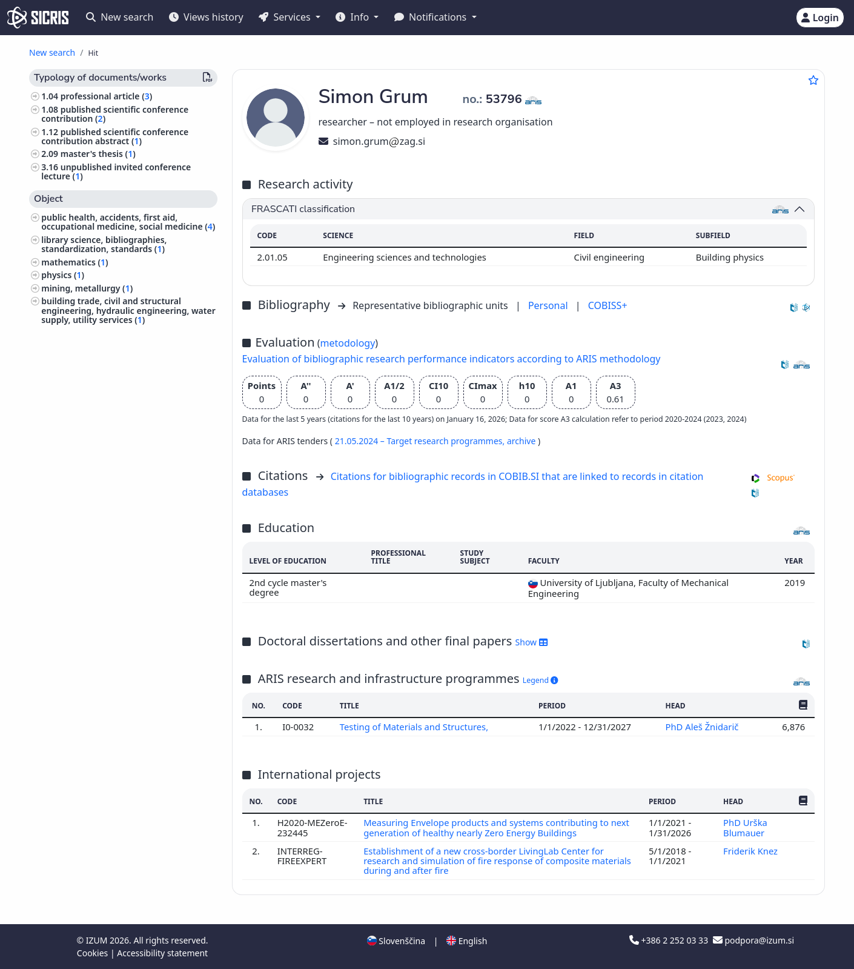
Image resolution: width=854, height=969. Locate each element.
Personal (549, 305)
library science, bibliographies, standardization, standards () (104, 244)
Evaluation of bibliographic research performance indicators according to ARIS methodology (451, 358)
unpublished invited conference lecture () (116, 171)
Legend (540, 680)
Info (353, 17)
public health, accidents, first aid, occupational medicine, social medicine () (128, 221)
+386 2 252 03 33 (669, 940)
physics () (62, 275)
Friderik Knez (751, 851)
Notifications (431, 17)
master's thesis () (98, 153)
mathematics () (74, 262)
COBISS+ (607, 305)
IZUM (98, 940)
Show (531, 642)
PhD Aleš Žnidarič (703, 727)
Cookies (93, 953)
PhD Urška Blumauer (745, 827)
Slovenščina (396, 941)
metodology (348, 343)
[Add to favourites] (813, 80)
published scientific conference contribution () (114, 114)
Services (286, 17)
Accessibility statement (162, 953)
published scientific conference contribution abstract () (114, 136)
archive (522, 441)
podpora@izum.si (753, 940)
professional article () (107, 96)
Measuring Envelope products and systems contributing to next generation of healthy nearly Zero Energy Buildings (496, 827)
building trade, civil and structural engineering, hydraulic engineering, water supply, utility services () (128, 310)
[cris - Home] (37, 17)
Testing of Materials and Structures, (415, 727)
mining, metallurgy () (87, 288)
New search (119, 17)
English (466, 941)
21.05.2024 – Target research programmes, (421, 441)
